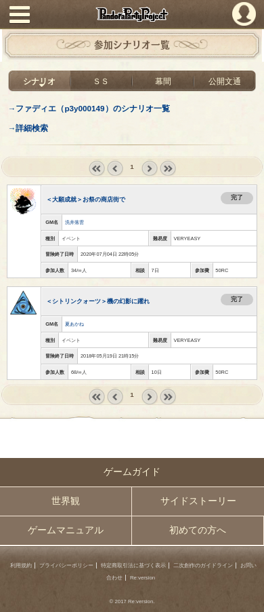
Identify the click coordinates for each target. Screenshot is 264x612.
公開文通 (224, 81)
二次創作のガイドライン (203, 565)
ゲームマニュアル (66, 530)
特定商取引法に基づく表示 (133, 565)
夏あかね (74, 324)
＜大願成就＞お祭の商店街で (85, 199)
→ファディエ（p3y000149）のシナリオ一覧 (89, 108)
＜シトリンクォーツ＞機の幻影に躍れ (98, 301)
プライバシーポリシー (66, 565)
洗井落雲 (74, 222)
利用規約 (21, 565)
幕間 (163, 81)
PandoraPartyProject (132, 14)
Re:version (142, 578)
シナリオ (39, 81)
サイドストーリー (198, 501)
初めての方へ (197, 530)
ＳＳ (101, 81)
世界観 (65, 501)
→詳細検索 (28, 127)
